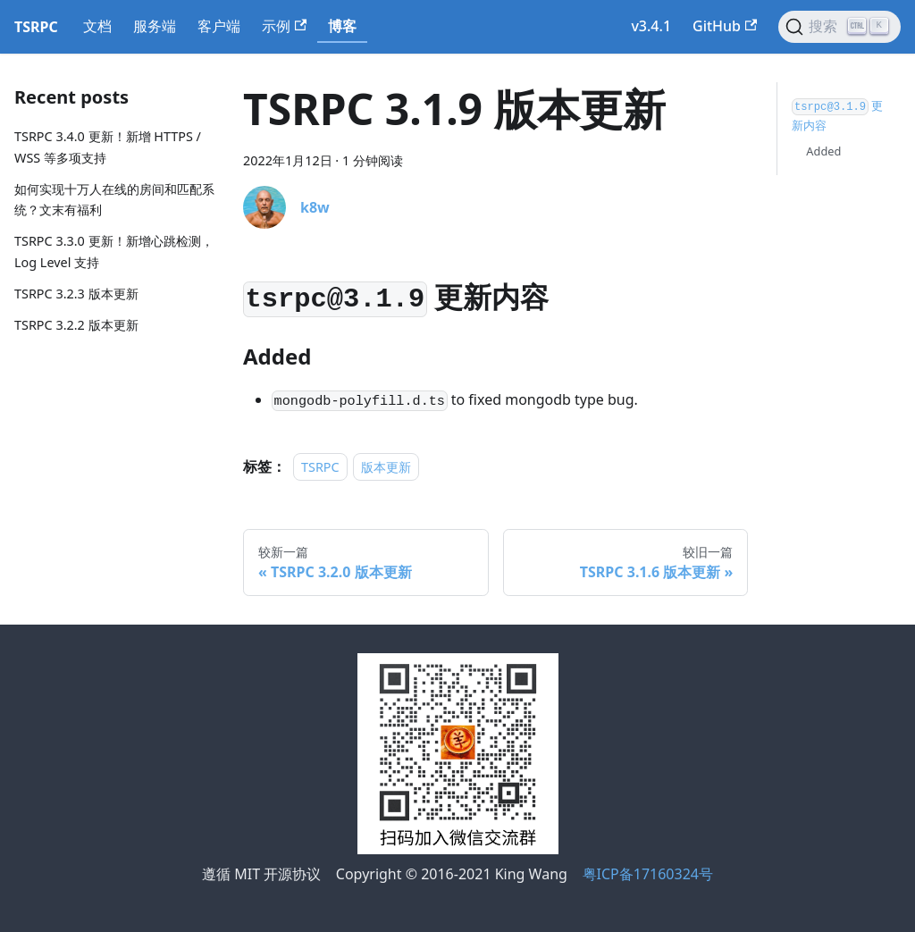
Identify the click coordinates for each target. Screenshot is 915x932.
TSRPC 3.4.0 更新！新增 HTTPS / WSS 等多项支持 (107, 147)
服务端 (154, 26)
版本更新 (386, 466)
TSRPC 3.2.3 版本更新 (76, 293)
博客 (342, 26)
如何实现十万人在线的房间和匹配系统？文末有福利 (114, 200)
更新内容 (837, 115)
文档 (97, 26)
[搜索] (839, 27)
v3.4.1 (651, 26)
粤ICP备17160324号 (648, 874)
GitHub (725, 26)
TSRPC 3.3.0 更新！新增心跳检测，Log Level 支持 (114, 251)
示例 (284, 26)
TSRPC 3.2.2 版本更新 (76, 324)
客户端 (218, 26)
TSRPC (320, 466)
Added (823, 151)
